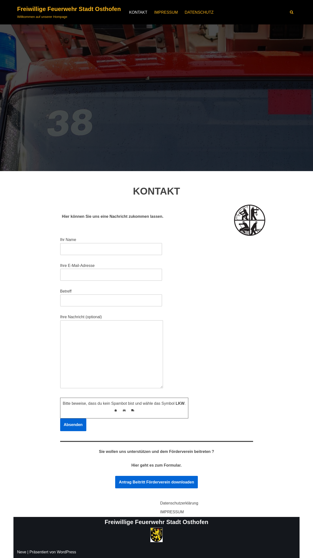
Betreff (111, 296)
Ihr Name (111, 244)
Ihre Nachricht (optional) (111, 352)
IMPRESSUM (166, 12)
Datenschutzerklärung (179, 503)
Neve (21, 552)
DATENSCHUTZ (199, 12)
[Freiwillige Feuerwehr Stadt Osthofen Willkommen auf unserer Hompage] (69, 12)
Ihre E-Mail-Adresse (111, 270)
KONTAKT (138, 12)
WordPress (66, 552)
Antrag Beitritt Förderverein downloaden (156, 482)
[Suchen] (291, 12)
